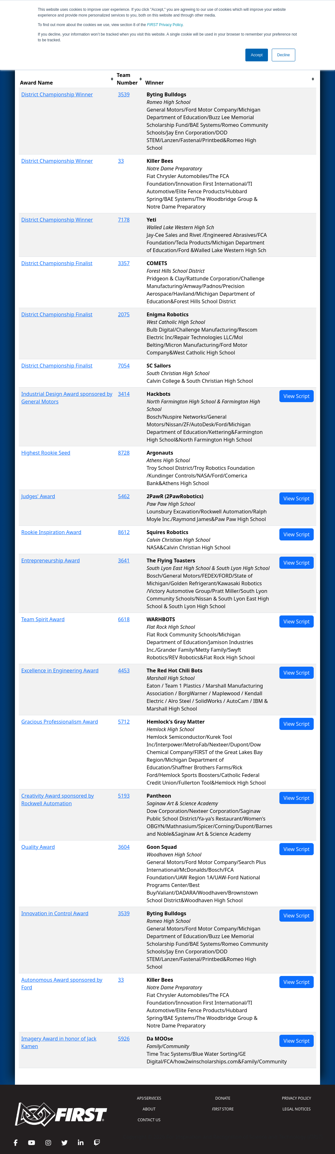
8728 (124, 452)
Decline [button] (283, 55)
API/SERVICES (149, 1098)
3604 (124, 846)
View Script (297, 396)
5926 (124, 1038)
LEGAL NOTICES (297, 1109)
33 (121, 160)
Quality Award (38, 846)
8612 (124, 532)
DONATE (222, 1098)
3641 (124, 560)
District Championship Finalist (56, 263)
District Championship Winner (57, 94)
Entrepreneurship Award (50, 560)
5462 (124, 496)
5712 (124, 721)
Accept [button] (257, 55)
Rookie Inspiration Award (51, 532)
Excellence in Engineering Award (60, 670)
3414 (124, 393)
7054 (124, 365)
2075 (124, 314)
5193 (124, 795)
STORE (223, 1109)
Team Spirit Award (43, 619)
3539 (124, 94)
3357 (124, 263)
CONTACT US (149, 1120)
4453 (124, 670)
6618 (124, 619)
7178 (124, 219)
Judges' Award (38, 496)
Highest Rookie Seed (45, 452)
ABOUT (149, 1109)
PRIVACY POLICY (296, 1098)
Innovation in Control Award (54, 913)
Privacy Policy (165, 25)
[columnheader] (67, 79)
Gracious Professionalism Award (59, 721)
